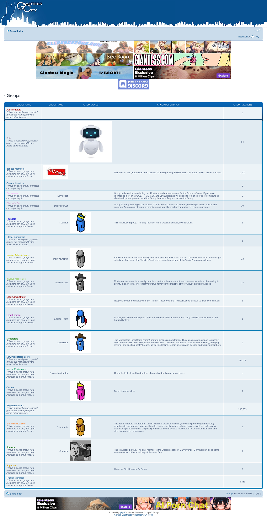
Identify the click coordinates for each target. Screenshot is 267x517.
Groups (230, 493)
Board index (16, 31)
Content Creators (15, 183)
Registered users (15, 405)
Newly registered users (18, 357)
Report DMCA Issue (143, 515)
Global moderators (15, 237)
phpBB (123, 512)
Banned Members (15, 168)
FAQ (257, 37)
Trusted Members (15, 478)
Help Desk (243, 36)
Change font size (258, 30)
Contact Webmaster (123, 515)
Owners (10, 387)
